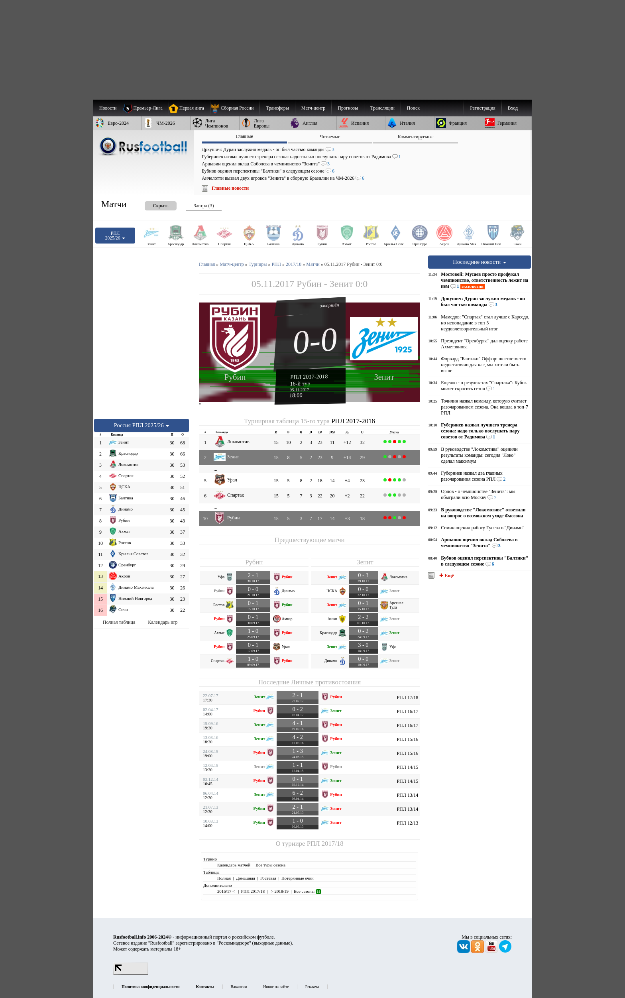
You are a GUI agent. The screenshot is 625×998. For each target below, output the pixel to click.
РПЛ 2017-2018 (309, 376)
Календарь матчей (233, 864)
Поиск (413, 108)
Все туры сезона (270, 864)
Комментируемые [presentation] (416, 136)
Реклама (312, 986)
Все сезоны (307, 891)
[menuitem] (235, 108)
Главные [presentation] (244, 136)
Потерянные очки (297, 878)
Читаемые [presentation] (330, 136)
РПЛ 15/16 (407, 739)
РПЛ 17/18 (407, 697)
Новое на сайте (276, 986)
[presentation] (153, 204)
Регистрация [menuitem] (482, 108)
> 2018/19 (279, 891)
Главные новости (230, 188)
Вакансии (239, 986)
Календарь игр (162, 622)
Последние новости (479, 262)
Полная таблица (119, 622)
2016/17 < (226, 891)
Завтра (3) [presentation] (204, 205)
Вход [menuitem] (513, 108)
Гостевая (268, 878)
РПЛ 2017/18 (325, 843)
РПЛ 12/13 (407, 823)
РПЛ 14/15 (407, 767)
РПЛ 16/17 (407, 711)
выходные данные (272, 943)
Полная (224, 878)
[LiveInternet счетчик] (130, 973)
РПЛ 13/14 (407, 795)
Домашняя (245, 878)
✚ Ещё (446, 575)
